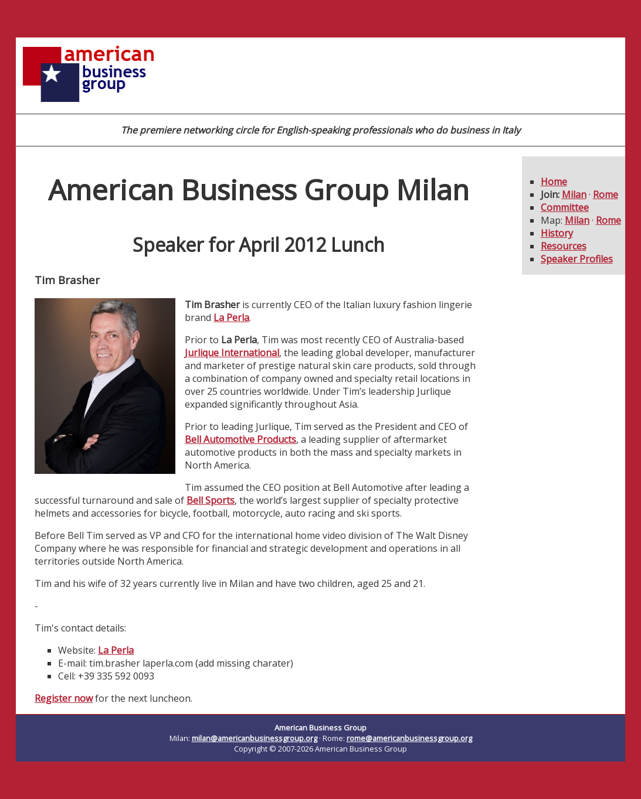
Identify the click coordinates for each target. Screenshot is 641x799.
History (557, 233)
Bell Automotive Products (240, 439)
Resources (563, 246)
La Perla (231, 317)
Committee (565, 207)
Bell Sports (210, 500)
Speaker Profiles (577, 258)
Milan (574, 194)
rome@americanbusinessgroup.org (409, 738)
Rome (605, 194)
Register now (64, 698)
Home (554, 181)
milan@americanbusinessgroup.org (254, 738)
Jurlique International (232, 352)
